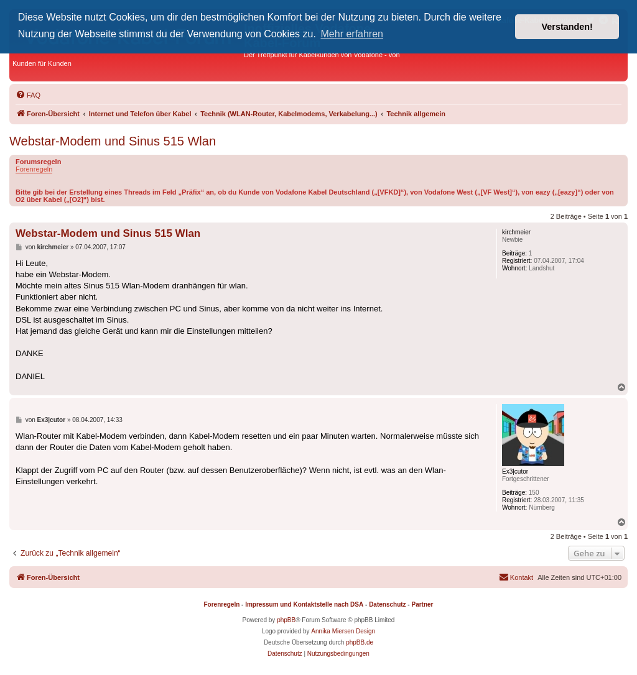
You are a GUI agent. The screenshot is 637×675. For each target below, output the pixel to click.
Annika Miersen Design (343, 631)
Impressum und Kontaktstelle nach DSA (304, 604)
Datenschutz (387, 604)
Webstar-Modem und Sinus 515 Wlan (112, 141)
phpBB (286, 620)
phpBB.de (359, 642)
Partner (422, 604)
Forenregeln (34, 169)
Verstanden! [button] (567, 27)
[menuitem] (28, 95)
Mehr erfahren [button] (352, 34)
